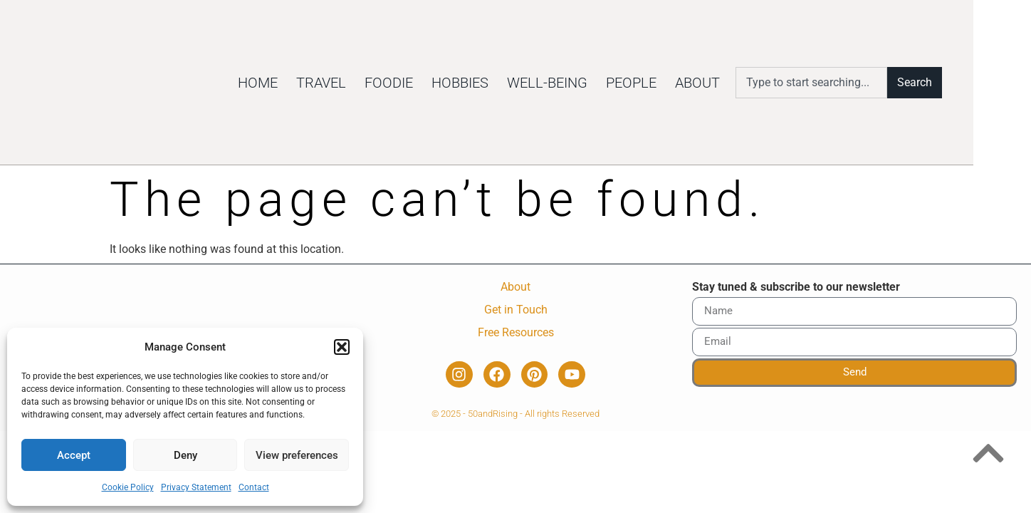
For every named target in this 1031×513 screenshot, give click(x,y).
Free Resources (516, 332)
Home (308, 82)
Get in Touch (516, 309)
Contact (254, 487)
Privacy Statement (196, 487)
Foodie (439, 82)
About (748, 82)
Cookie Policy (128, 487)
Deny (185, 455)
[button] (342, 339)
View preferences (297, 455)
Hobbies (510, 82)
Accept (73, 455)
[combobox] (862, 82)
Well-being (598, 82)
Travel (372, 82)
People (681, 82)
